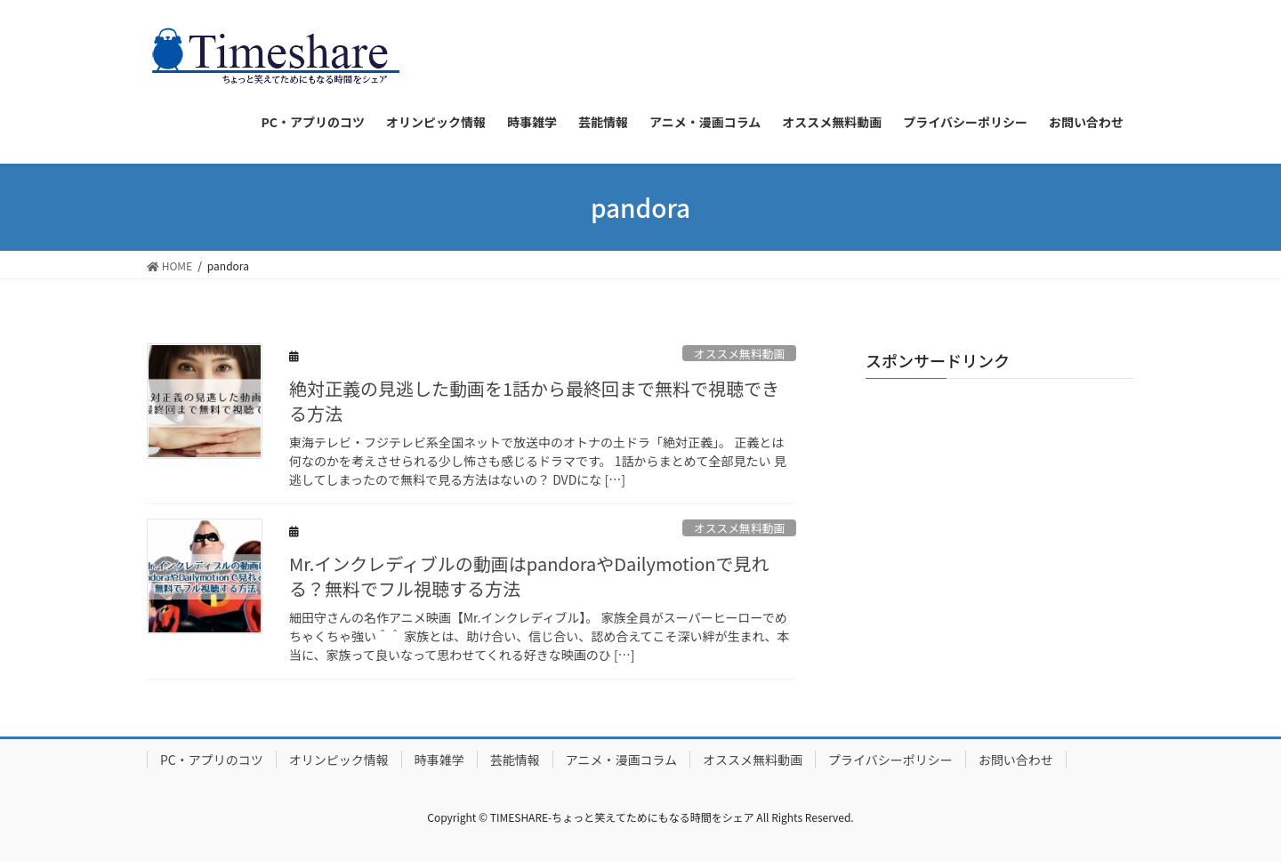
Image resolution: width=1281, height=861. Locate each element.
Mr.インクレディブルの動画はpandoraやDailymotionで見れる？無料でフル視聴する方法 (529, 576)
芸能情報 (515, 759)
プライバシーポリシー (890, 759)
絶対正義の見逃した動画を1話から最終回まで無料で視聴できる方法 (534, 400)
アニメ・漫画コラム (621, 759)
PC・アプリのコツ (211, 759)
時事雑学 (439, 759)
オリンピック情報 (339, 759)
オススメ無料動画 (739, 353)
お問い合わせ (1016, 759)
